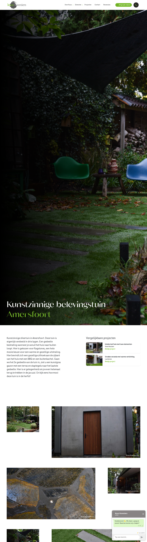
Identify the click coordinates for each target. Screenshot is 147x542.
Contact (97, 5)
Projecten (88, 5)
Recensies (106, 5)
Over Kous (68, 5)
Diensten (78, 5)
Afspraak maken (123, 5)
